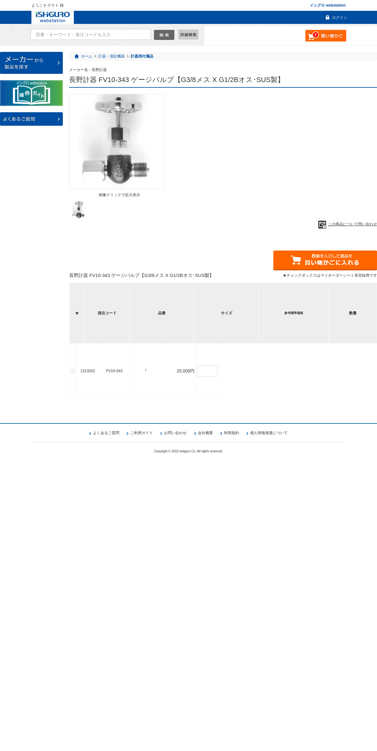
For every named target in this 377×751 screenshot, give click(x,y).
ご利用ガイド (141, 723)
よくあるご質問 (106, 723)
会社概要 (205, 723)
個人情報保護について (269, 723)
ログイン (339, 17)
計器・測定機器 (111, 56)
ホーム (86, 56)
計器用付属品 (142, 56)
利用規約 (231, 723)
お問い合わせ (175, 723)
